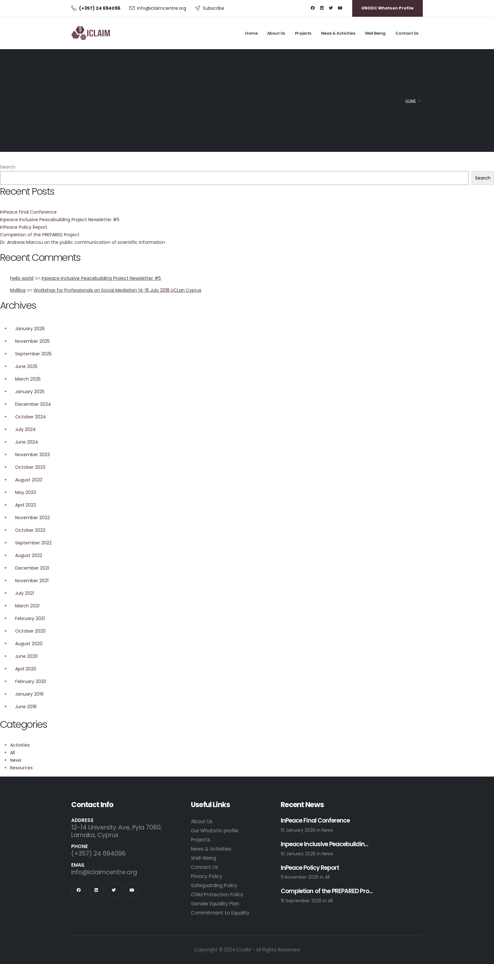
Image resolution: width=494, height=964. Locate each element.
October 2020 (30, 631)
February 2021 (30, 618)
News (15, 760)
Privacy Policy (206, 876)
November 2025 (32, 341)
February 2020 (30, 681)
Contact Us (406, 33)
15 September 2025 (302, 901)
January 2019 (29, 694)
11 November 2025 (300, 877)
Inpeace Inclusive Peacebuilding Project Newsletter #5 (59, 219)
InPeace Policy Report (23, 227)
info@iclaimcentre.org (161, 8)
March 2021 (27, 606)
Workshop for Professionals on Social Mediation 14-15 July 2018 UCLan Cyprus (117, 290)
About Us (276, 33)
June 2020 (26, 656)
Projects (303, 33)
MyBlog (18, 290)
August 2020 (29, 643)
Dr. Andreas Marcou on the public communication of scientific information (82, 242)
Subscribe (213, 8)
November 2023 (32, 454)
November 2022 (32, 517)
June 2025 (26, 366)
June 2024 (26, 442)
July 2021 (24, 593)
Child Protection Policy (217, 894)
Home (251, 33)
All (12, 752)
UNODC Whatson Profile (387, 8)
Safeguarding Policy (214, 885)
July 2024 (25, 429)
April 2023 (25, 505)
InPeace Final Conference (28, 212)
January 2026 (30, 328)
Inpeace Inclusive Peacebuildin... (324, 844)
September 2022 (33, 543)
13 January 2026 (299, 830)
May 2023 (25, 492)
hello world (21, 278)
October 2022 (30, 530)
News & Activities (338, 33)
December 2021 (32, 568)
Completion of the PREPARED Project (39, 235)
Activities (20, 745)
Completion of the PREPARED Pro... (327, 891)
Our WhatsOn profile (214, 830)
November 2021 (32, 580)
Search (7, 167)
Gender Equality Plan (215, 903)
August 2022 (28, 555)
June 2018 (26, 706)
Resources (21, 768)
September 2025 (33, 354)
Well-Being (203, 858)
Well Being (375, 33)
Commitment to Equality (220, 912)
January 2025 (29, 391)
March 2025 (28, 379)
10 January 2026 (299, 854)
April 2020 (25, 669)
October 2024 (30, 417)
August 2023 (28, 480)
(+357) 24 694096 (98, 853)
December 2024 (33, 404)
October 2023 (30, 467)
